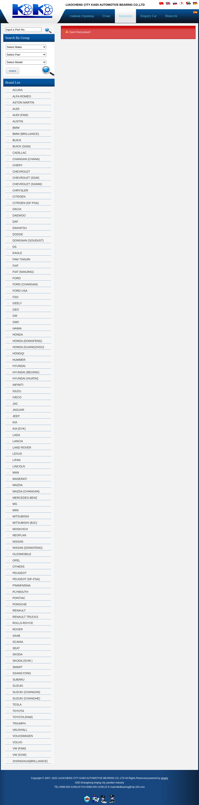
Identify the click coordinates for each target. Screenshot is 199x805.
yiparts (164, 778)
